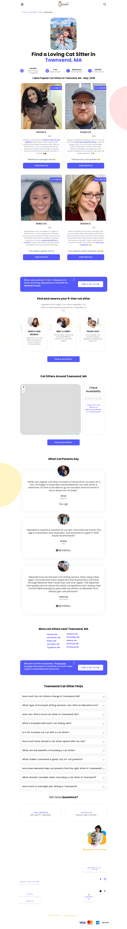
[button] (24, 387)
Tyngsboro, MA (53, 647)
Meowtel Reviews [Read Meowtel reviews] (70, 868)
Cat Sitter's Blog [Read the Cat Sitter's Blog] (70, 882)
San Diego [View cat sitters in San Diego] (51, 901)
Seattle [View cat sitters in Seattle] (49, 908)
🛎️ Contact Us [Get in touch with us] (89, 896)
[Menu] (22, 4)
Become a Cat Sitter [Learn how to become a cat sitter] (94, 868)
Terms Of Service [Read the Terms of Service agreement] (24, 923)
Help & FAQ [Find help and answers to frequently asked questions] (68, 879)
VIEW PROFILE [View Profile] (41, 165)
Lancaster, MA (53, 644)
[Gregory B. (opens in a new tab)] (85, 132)
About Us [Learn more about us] (67, 853)
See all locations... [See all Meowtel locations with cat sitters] (54, 915)
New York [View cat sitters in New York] (50, 882)
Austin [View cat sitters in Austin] (49, 853)
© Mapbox (77, 434)
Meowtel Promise (32, 285)
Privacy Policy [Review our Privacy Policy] (35, 923)
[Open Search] (105, 4)
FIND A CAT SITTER (90, 284)
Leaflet (70, 434)
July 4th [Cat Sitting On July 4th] (67, 904)
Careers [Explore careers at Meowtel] (67, 871)
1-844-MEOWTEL (40, 811)
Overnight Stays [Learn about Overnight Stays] (70, 894)
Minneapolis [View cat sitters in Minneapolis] (51, 879)
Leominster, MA (53, 637)
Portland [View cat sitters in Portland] (50, 897)
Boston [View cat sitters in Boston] (49, 856)
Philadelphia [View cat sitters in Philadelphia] (51, 889)
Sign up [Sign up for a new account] (30, 901)
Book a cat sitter (29, 882)
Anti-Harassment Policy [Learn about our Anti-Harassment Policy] (49, 923)
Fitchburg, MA (73, 647)
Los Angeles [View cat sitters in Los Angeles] (51, 875)
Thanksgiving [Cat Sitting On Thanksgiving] (69, 907)
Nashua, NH (71, 640)
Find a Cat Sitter (63, 359)
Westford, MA (73, 643)
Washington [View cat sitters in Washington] (51, 912)
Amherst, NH (72, 634)
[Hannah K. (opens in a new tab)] (41, 132)
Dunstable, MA (73, 637)
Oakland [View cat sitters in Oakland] (50, 886)
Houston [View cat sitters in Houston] (50, 871)
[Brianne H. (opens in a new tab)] (86, 224)
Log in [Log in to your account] (29, 894)
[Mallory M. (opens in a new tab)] (41, 224)
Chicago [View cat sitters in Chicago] (50, 860)
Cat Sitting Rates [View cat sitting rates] (70, 860)
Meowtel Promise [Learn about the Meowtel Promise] (70, 849)
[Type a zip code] (93, 398)
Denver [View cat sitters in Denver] (49, 867)
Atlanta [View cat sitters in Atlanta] (50, 849)
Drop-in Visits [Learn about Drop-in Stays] (69, 890)
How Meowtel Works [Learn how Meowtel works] (71, 856)
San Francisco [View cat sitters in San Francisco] (52, 904)
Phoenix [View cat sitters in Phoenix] (50, 893)
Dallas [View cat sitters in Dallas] (49, 864)
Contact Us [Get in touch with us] (87, 875)
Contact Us (86, 811)
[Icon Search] (86, 398)
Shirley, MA (51, 641)
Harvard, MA (52, 634)
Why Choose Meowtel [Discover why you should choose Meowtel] (72, 864)
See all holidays (70, 916)
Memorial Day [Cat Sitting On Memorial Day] (69, 901)
